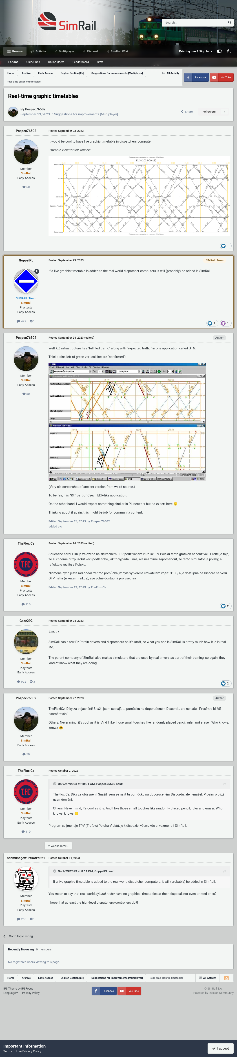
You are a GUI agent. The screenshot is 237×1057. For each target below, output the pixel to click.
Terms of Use (12, 1051)
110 (26, 604)
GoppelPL (26, 260)
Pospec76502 (35, 109)
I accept (220, 1048)
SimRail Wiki (119, 51)
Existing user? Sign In (195, 51)
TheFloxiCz (26, 543)
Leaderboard (81, 62)
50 (26, 187)
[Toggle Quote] (55, 784)
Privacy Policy (31, 992)
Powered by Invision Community (213, 992)
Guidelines (33, 62)
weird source (123, 487)
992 (21, 681)
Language (10, 992)
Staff (100, 62)
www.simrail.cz (76, 578)
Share (187, 111)
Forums (13, 62)
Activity (40, 51)
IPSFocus (27, 988)
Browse (16, 51)
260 (21, 919)
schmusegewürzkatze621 (26, 858)
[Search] (183, 23)
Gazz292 (26, 621)
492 (21, 321)
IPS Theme (10, 988)
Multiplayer (66, 51)
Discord (92, 51)
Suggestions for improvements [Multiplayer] (86, 114)
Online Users (56, 62)
